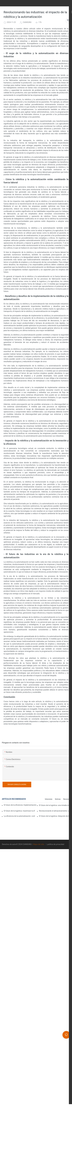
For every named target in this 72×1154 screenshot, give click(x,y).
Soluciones (48, 799)
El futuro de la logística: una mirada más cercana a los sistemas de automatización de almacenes (54, 805)
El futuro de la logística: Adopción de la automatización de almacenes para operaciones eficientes (54, 816)
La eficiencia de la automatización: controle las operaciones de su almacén (19, 816)
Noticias (58, 799)
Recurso (66, 799)
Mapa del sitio (39, 844)
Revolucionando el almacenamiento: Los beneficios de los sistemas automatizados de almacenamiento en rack (54, 811)
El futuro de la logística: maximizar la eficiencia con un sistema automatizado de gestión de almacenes (19, 811)
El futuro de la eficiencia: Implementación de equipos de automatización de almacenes (20, 805)
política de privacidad (55, 844)
